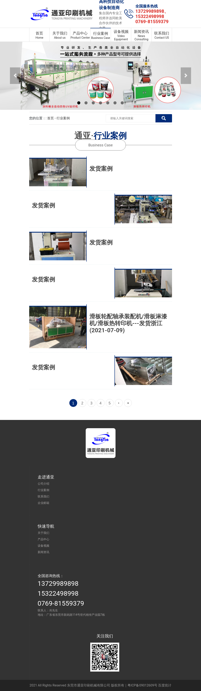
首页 (50, 118)
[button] (15, 76)
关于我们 (43, 532)
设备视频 (43, 545)
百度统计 (164, 685)
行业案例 (63, 118)
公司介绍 (43, 483)
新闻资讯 (43, 552)
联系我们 (43, 496)
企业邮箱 (43, 503)
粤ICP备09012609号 (143, 685)
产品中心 (43, 539)
